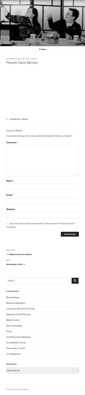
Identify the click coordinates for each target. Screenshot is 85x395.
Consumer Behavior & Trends (20, 308)
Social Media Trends (16, 342)
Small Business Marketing (18, 337)
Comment (12, 142)
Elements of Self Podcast (18, 314)
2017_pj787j (31, 59)
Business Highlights (15, 303)
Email (9, 195)
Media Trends (12, 320)
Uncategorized (13, 354)
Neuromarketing (14, 325)
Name (10, 181)
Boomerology (13, 297)
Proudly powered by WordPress (17, 389)
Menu (42, 49)
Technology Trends (18, 119)
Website (10, 209)
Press (9, 331)
